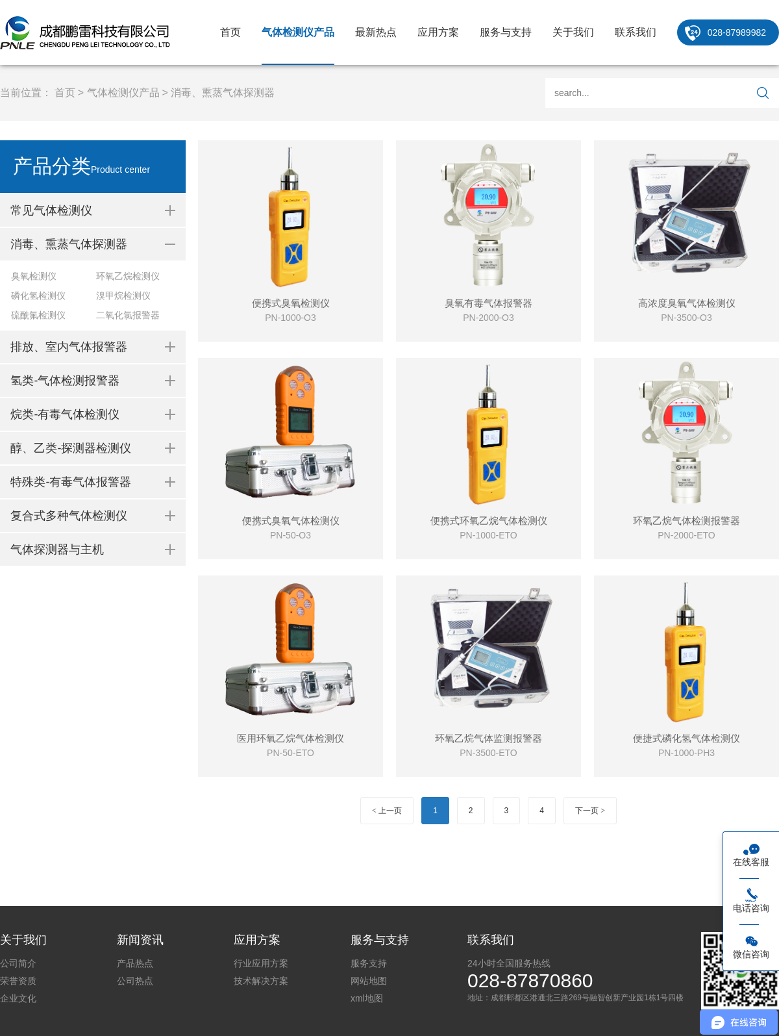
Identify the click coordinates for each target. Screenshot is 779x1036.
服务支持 (369, 963)
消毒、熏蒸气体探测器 (223, 92)
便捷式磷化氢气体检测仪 (686, 738)
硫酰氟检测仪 (38, 315)
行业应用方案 (261, 963)
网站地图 (369, 981)
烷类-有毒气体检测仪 (64, 414)
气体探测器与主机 (57, 549)
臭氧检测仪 (33, 276)
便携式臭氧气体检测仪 (291, 520)
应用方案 (438, 32)
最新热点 (376, 32)
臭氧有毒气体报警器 (488, 303)
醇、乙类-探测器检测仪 (70, 448)
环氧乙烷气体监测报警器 (488, 738)
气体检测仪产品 (298, 32)
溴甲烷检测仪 (123, 295)
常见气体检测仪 (51, 210)
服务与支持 (506, 32)
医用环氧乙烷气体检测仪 (290, 738)
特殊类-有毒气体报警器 (70, 481)
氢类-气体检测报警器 (64, 380)
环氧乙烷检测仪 (128, 276)
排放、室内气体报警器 (68, 346)
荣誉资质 (18, 981)
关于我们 (573, 32)
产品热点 (135, 963)
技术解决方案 (261, 981)
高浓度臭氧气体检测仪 (687, 303)
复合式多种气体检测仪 (68, 515)
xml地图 (367, 998)
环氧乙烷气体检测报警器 (686, 520)
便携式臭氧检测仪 (291, 303)
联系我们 (635, 32)
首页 (230, 32)
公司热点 (135, 981)
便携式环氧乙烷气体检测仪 (488, 520)
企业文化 (18, 998)
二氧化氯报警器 (128, 315)
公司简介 (18, 963)
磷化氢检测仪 (38, 295)
